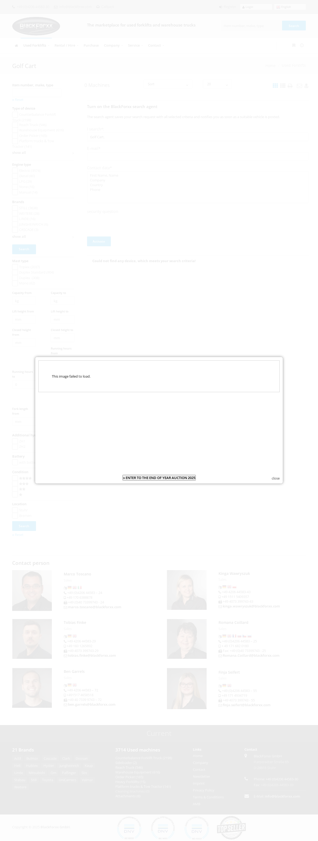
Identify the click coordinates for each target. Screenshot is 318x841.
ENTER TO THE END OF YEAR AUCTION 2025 (159, 466)
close (276, 467)
